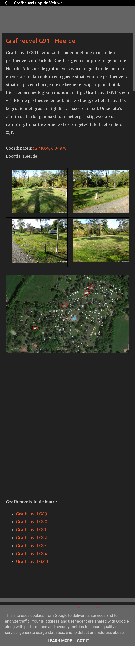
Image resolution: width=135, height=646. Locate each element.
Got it (83, 640)
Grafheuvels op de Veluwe (38, 3)
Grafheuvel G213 (32, 561)
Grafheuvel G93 (31, 545)
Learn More (60, 640)
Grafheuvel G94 (31, 553)
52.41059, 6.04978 (50, 148)
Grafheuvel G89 (31, 513)
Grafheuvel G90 (31, 521)
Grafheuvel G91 (31, 529)
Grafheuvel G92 (31, 537)
